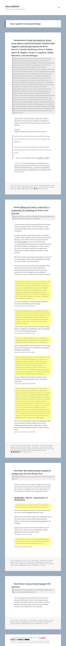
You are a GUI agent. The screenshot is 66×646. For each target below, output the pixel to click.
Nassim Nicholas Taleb (48, 448)
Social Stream (27, 447)
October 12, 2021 (43, 158)
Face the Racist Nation (38, 521)
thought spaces (30, 450)
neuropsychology (47, 622)
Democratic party (47, 562)
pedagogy (12, 450)
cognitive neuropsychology (23, 187)
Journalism (50, 560)
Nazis (46, 563)
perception (51, 187)
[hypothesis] (34, 188)
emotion (36, 187)
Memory (48, 185)
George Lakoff (35, 563)
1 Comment (28, 452)
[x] (36, 188)
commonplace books (15, 448)
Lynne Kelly (39, 448)
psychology (13, 188)
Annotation (44, 445)
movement (42, 187)
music (46, 187)
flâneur (33, 448)
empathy (40, 622)
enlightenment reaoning (25, 563)
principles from (37, 637)
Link (13, 185)
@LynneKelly (23, 242)
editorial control (14, 563)
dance (31, 187)
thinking (24, 450)
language (41, 563)
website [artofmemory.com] (21, 451)
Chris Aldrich (12, 6)
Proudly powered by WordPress (19, 637)
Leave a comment (43, 188)
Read (22, 447)
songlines (18, 188)
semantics (16, 565)
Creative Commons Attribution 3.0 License (38, 642)
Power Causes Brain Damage (32, 583)
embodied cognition (26, 448)
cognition (36, 447)
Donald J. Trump (33, 622)
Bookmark (43, 185)
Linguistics (12, 447)
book (33, 565)
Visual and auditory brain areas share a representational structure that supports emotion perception (33, 43)
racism (11, 565)
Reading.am (19, 623)
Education (50, 445)
